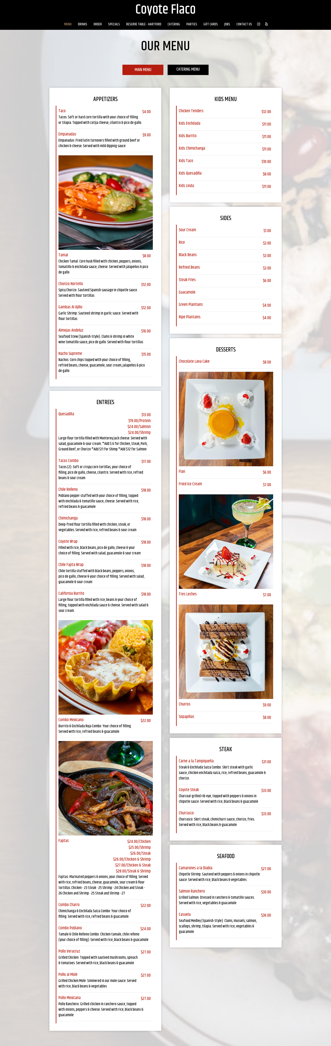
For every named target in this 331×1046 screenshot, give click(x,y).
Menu (68, 24)
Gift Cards (210, 24)
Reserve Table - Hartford (143, 24)
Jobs (227, 24)
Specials (114, 24)
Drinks (82, 24)
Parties (191, 24)
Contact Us (244, 24)
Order (98, 24)
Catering (174, 24)
